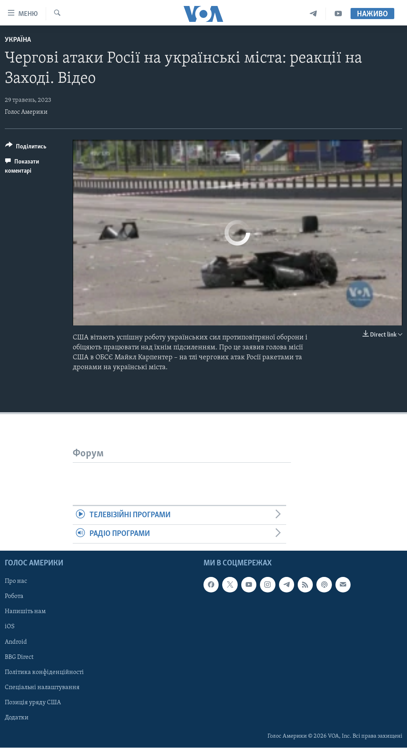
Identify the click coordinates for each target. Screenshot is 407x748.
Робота (14, 597)
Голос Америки (26, 112)
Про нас (16, 582)
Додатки (17, 718)
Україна (18, 40)
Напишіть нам (25, 612)
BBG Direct (19, 657)
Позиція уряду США (33, 702)
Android (16, 642)
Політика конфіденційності (44, 672)
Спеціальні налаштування (42, 687)
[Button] (26, 148)
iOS (10, 627)
